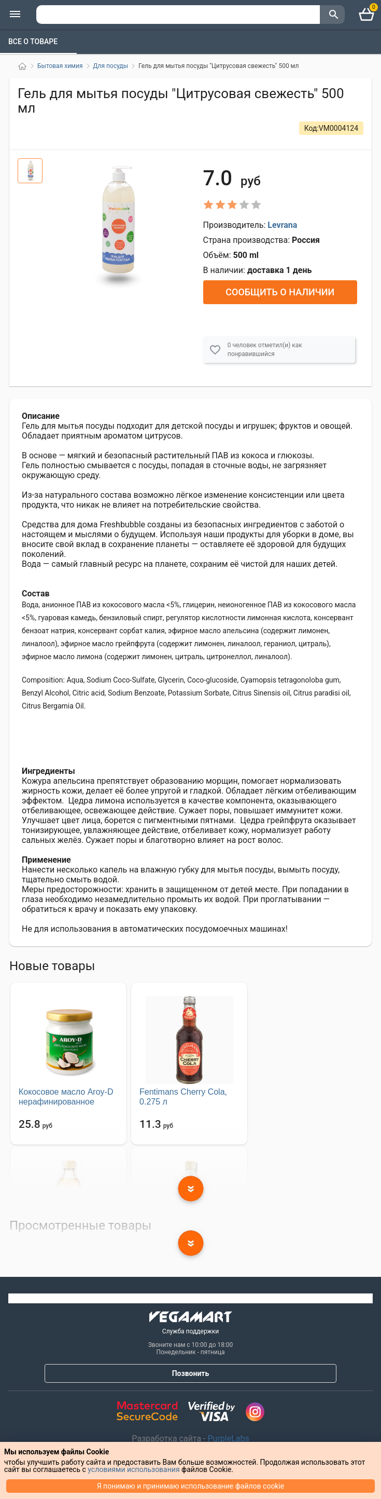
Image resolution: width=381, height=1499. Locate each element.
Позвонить (190, 1373)
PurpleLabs (227, 1438)
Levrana (282, 225)
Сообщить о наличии (279, 292)
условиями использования (133, 1469)
